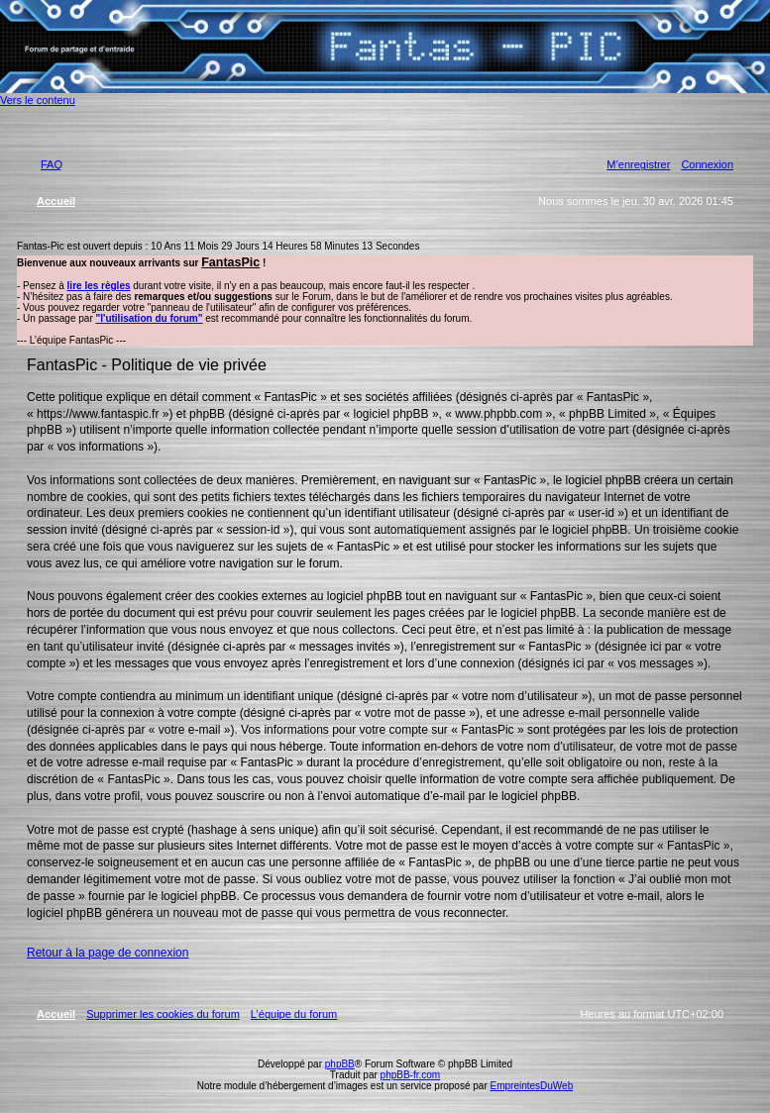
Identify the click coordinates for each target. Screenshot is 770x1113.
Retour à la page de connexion (107, 953)
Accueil (56, 1014)
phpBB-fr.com (411, 1074)
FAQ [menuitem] (51, 164)
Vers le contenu (37, 100)
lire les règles (99, 285)
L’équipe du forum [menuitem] (294, 1014)
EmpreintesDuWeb (531, 1085)
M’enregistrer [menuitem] (638, 164)
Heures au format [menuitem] (651, 1014)
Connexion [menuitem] (707, 164)
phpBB (340, 1064)
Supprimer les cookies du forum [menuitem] (163, 1014)
